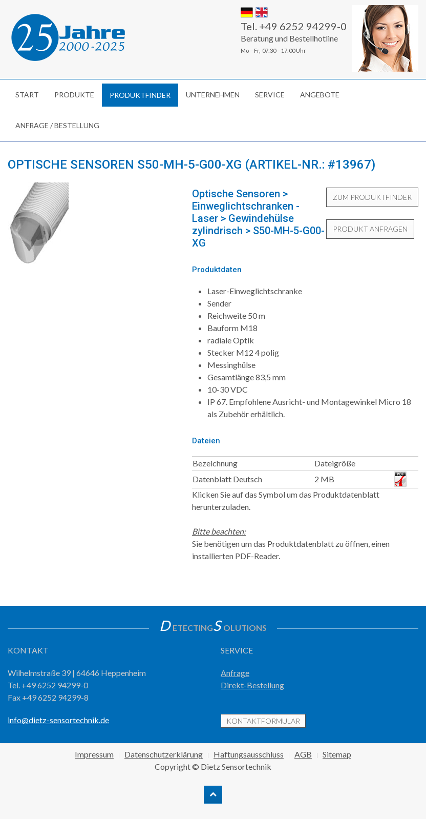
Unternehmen (213, 94)
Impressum (94, 754)
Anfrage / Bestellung (57, 125)
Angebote (319, 94)
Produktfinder (140, 95)
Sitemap (337, 754)
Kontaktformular (263, 720)
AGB (303, 754)
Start (27, 94)
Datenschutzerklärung (163, 754)
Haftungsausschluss (249, 754)
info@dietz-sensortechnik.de (58, 720)
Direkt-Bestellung (252, 685)
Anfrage (235, 673)
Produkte (74, 94)
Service (270, 94)
